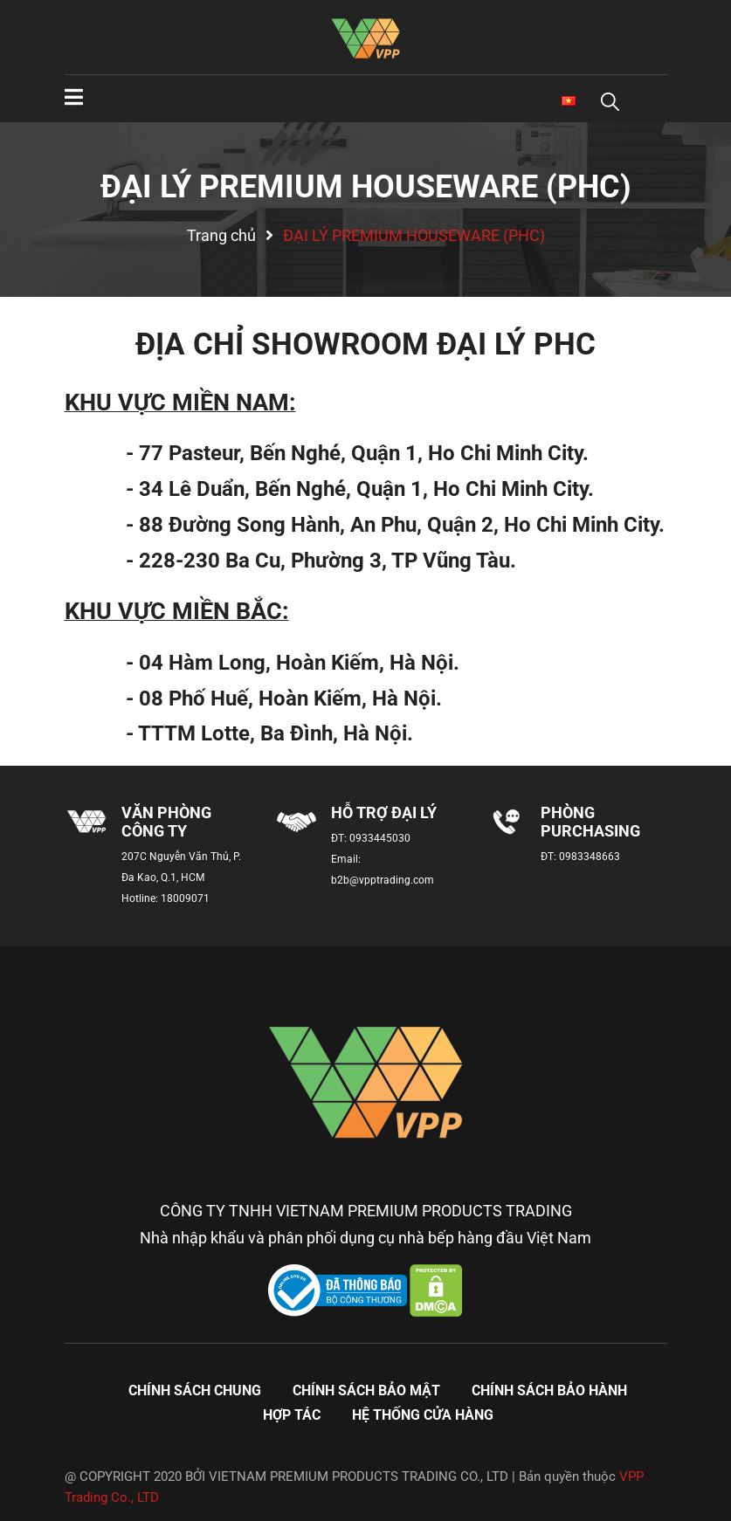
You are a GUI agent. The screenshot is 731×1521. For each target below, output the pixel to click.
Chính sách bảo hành (549, 1390)
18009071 (185, 898)
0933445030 (379, 838)
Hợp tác (292, 1415)
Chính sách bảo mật (366, 1390)
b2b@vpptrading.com (382, 880)
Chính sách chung (194, 1390)
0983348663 (589, 856)
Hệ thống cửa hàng (422, 1415)
